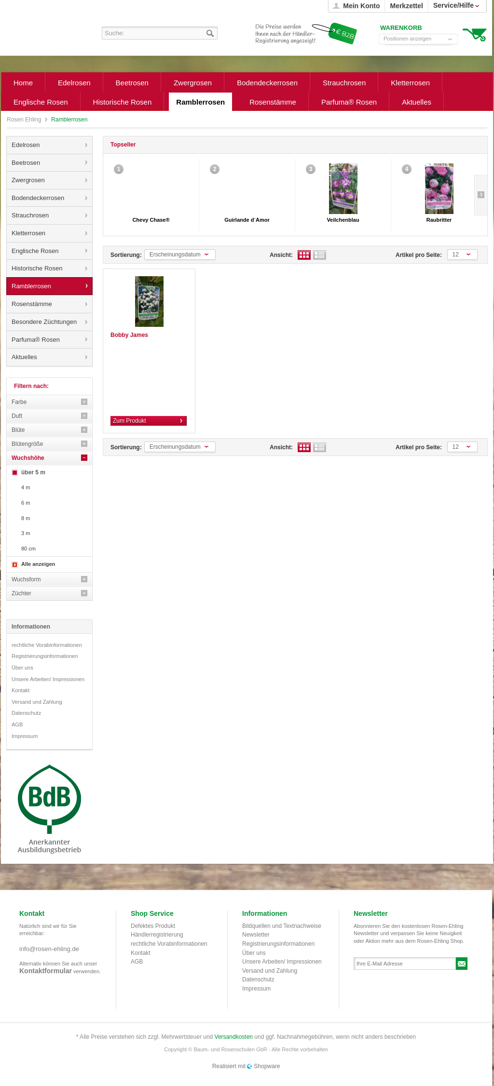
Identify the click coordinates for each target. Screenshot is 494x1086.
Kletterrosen (28, 233)
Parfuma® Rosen (36, 339)
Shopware (267, 1066)
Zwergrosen (28, 180)
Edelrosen (26, 144)
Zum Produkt (129, 420)
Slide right (480, 195)
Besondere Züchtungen (44, 321)
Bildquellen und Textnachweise (281, 926)
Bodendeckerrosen (38, 197)
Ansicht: (281, 255)
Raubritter (439, 220)
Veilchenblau (343, 220)
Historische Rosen (37, 268)
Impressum (25, 736)
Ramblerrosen (31, 286)
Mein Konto (361, 6)
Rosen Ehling (25, 119)
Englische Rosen (35, 251)
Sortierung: (126, 255)
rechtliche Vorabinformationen (47, 645)
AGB (17, 724)
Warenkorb (474, 34)
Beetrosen (26, 162)
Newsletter (256, 934)
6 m (25, 503)
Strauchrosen (30, 215)
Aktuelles (24, 357)
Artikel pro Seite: (419, 255)
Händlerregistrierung (157, 934)
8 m (25, 518)
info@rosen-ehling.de (49, 948)
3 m (25, 533)
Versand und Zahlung (37, 702)
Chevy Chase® (150, 220)
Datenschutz (26, 713)
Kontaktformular (45, 971)
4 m (25, 487)
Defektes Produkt (153, 926)
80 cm (28, 548)
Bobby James (129, 335)
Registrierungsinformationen (45, 656)
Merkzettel (406, 6)
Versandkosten (234, 1036)
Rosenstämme (32, 304)
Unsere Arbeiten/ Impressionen (48, 679)
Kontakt (20, 690)
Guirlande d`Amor (247, 220)
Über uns (22, 667)
